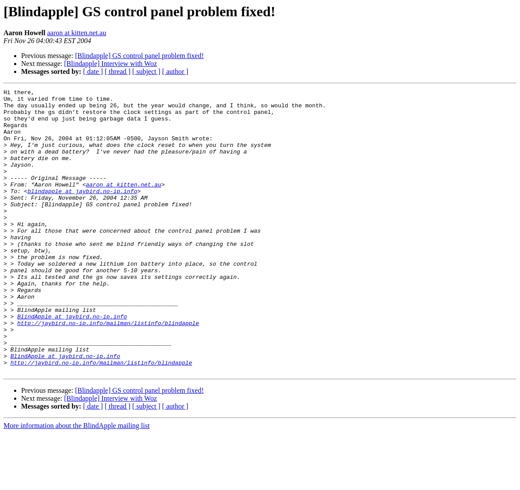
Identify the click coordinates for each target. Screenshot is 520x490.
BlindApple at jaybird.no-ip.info (72, 362)
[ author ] (175, 71)
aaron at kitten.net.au (76, 33)
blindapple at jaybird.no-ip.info (83, 212)
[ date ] (93, 71)
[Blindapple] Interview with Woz (110, 63)
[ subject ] (146, 71)
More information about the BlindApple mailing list (76, 482)
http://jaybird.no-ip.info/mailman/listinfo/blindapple (108, 370)
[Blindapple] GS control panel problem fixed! (139, 55)
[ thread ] (118, 71)
